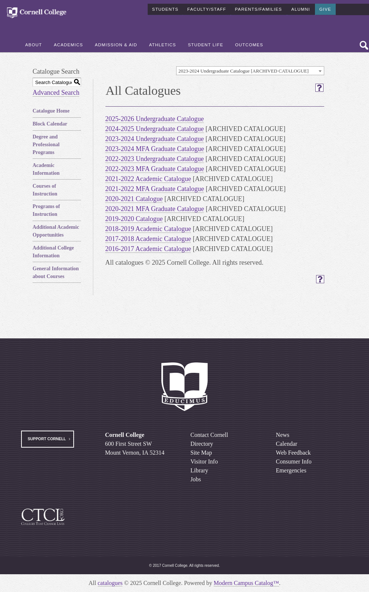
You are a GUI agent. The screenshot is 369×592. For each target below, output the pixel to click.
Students (165, 9)
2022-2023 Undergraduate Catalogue (154, 159)
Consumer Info (293, 461)
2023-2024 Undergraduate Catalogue (154, 139)
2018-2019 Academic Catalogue (148, 229)
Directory (202, 444)
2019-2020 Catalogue (133, 219)
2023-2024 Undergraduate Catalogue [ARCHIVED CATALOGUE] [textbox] (243, 71)
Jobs (196, 479)
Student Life (206, 45)
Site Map (201, 452)
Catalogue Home (51, 111)
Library (199, 470)
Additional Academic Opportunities (56, 231)
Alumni (300, 9)
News (282, 435)
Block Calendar (50, 124)
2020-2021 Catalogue (133, 199)
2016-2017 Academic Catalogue (148, 248)
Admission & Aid (116, 45)
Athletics (162, 45)
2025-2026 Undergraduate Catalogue (154, 119)
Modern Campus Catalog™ (246, 583)
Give (325, 9)
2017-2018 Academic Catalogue (148, 239)
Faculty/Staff (206, 9)
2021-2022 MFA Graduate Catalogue (154, 189)
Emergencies (291, 470)
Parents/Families (258, 9)
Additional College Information (53, 251)
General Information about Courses (56, 272)
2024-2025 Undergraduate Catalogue (154, 129)
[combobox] (250, 70)
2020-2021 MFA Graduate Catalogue (154, 209)
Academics (68, 45)
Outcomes (249, 45)
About (33, 45)
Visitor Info (204, 461)
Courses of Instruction (45, 190)
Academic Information (46, 169)
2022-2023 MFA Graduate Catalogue (154, 169)
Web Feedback (293, 452)
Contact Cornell (209, 435)
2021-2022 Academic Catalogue (148, 179)
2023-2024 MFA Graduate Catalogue (154, 149)
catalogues (110, 583)
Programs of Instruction (46, 210)
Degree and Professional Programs (46, 144)
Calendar (286, 444)
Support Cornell (47, 439)
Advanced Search (56, 92)
